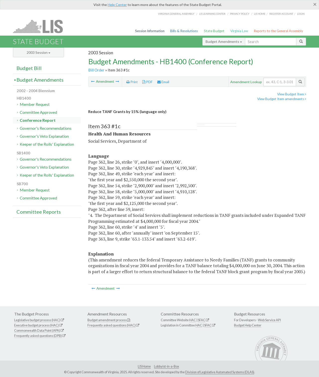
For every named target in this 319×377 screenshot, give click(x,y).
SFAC (201, 320)
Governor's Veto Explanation (44, 136)
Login (301, 13)
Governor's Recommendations (46, 128)
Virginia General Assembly (176, 13)
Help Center (117, 4)
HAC (192, 320)
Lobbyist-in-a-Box (166, 366)
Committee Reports (38, 212)
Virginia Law (239, 31)
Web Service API (269, 320)
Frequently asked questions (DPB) (38, 336)
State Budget (214, 31)
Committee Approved (38, 112)
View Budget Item (291, 94)
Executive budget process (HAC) (36, 325)
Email (163, 82)
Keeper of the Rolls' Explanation (47, 144)
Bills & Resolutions (184, 31)
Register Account (281, 13)
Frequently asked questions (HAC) (111, 325)
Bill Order (96, 70)
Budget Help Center (247, 325)
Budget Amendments (224, 41)
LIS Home (144, 366)
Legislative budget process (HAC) (37, 320)
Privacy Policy (239, 13)
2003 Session (38, 52)
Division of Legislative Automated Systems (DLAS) (219, 372)
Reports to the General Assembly (278, 31)
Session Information (149, 31)
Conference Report (38, 120)
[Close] (315, 4)
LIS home (259, 13)
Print (132, 82)
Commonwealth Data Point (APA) (37, 330)
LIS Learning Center (212, 13)
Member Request (35, 104)
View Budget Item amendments (281, 99)
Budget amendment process (107, 320)
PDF (147, 82)
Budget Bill (29, 68)
